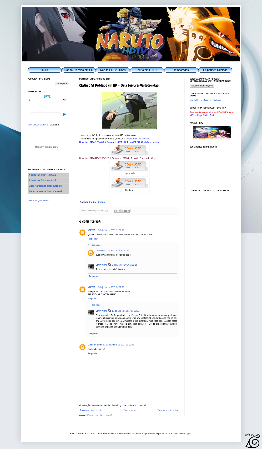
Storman (166, 433)
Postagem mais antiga (168, 410)
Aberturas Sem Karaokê (42, 180)
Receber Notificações (202, 85)
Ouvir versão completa (38, 125)
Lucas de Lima (95, 345)
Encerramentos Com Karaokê (46, 185)
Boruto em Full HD (147, 70)
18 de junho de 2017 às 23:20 (125, 311)
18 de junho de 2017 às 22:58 (110, 287)
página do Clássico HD (137, 138)
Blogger (187, 433)
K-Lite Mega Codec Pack (202, 115)
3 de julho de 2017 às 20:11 (119, 251)
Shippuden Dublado (215, 70)
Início (44, 70)
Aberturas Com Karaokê (42, 175)
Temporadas (181, 70)
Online (101, 202)
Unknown (100, 251)
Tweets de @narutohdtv (38, 200)
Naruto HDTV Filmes (113, 70)
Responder (93, 239)
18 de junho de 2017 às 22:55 (110, 230)
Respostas (95, 245)
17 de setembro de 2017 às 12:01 (118, 345)
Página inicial (130, 410)
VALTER (91, 230)
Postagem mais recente (91, 410)
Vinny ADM (101, 265)
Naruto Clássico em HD (78, 70)
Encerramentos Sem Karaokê (45, 191)
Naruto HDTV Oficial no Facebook (205, 100)
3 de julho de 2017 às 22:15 (124, 265)
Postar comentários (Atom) (99, 415)
